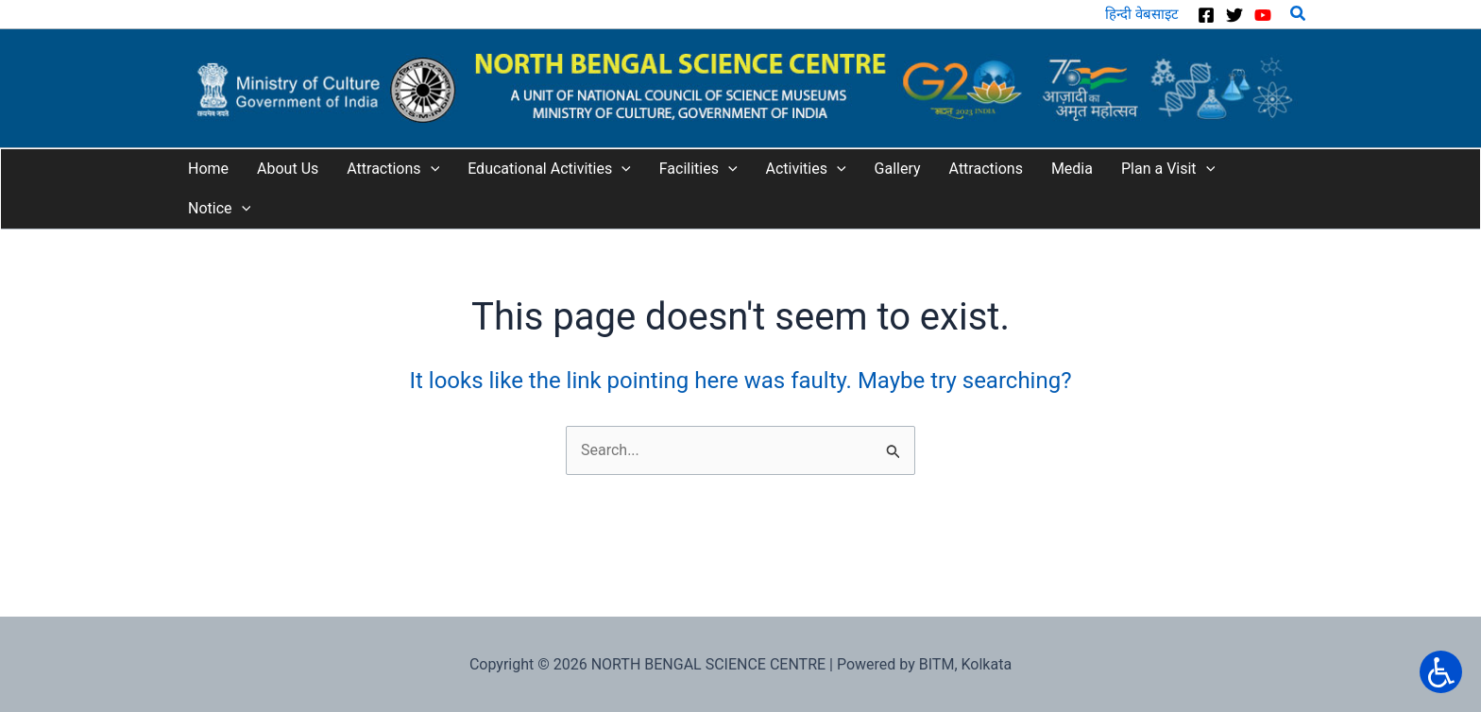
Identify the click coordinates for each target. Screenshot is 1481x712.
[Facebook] (1206, 15)
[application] (430, 169)
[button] (1298, 13)
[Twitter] (1234, 15)
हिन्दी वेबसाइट (1142, 14)
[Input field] (894, 446)
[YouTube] (1262, 15)
